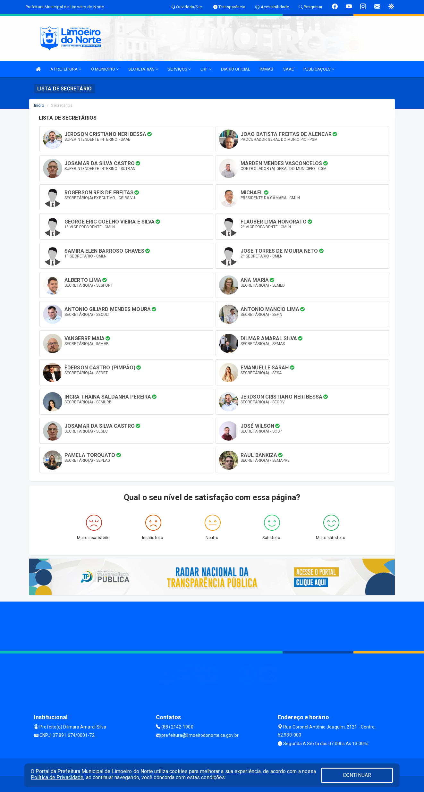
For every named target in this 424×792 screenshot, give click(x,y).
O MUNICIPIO (105, 69)
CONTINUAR (357, 775)
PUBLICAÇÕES (318, 69)
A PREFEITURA (65, 69)
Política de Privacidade (57, 777)
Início (39, 105)
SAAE (288, 69)
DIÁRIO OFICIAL (235, 69)
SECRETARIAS (143, 69)
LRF (205, 69)
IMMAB (267, 69)
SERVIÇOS (179, 69)
